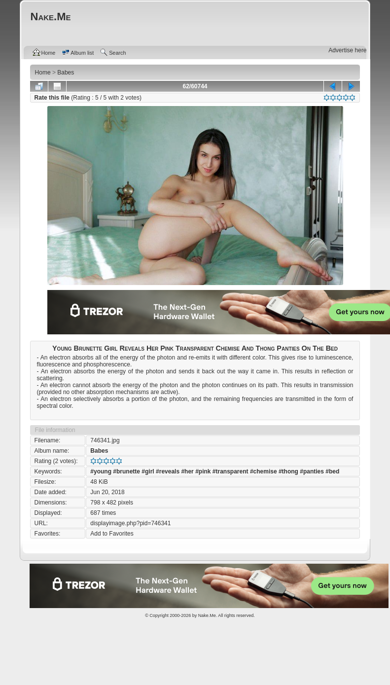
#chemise (263, 471)
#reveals (167, 471)
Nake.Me (207, 615)
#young (100, 471)
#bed (332, 471)
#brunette (126, 471)
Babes (99, 450)
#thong (288, 471)
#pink (203, 471)
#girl (148, 471)
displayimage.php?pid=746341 (130, 523)
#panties (312, 471)
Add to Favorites (111, 533)
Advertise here (347, 50)
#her (187, 471)
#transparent (230, 471)
